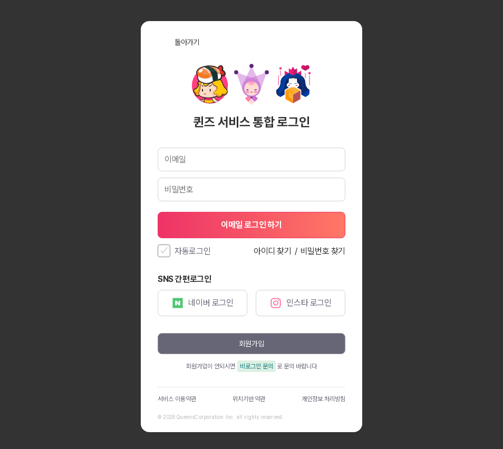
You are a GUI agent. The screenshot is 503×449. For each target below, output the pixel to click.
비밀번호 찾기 (323, 251)
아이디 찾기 (273, 251)
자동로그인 (193, 251)
